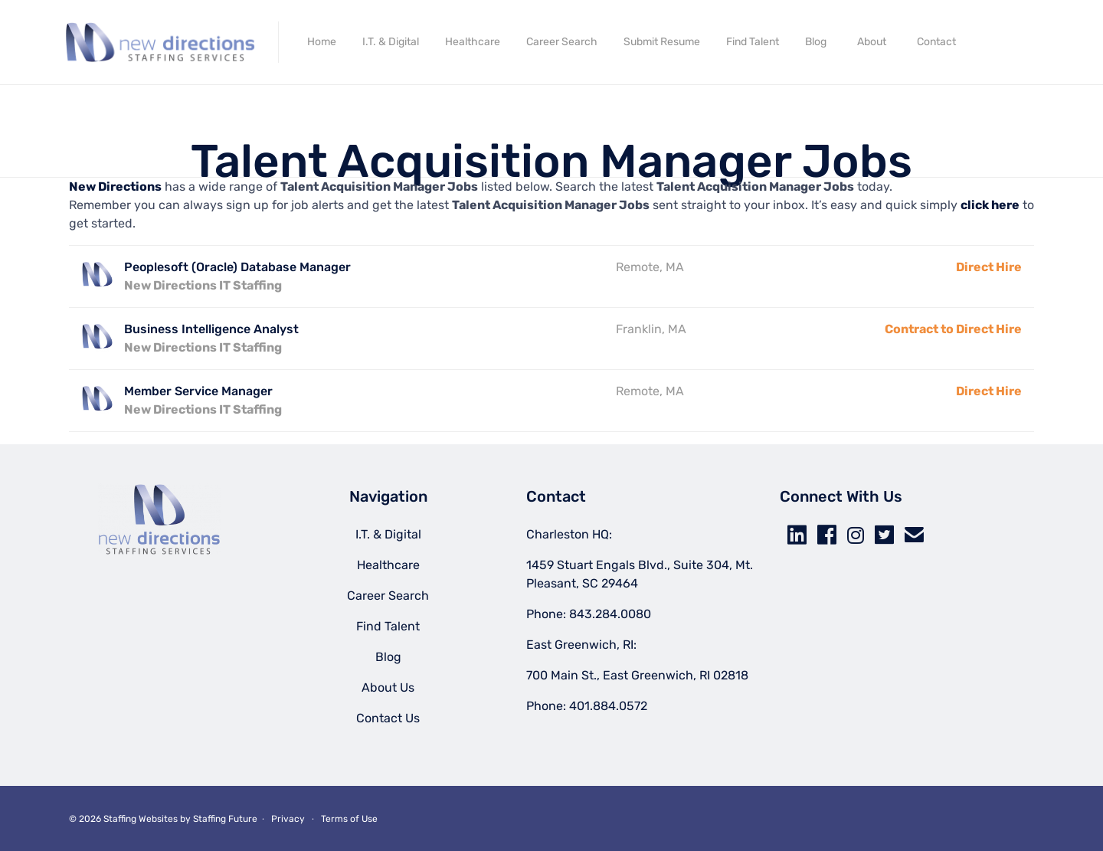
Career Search (561, 41)
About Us (388, 687)
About (871, 41)
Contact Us (388, 718)
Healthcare (472, 41)
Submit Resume (662, 41)
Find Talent (752, 41)
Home (321, 41)
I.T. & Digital (390, 41)
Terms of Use (349, 818)
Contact (936, 41)
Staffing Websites (140, 818)
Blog (815, 41)
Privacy (288, 818)
